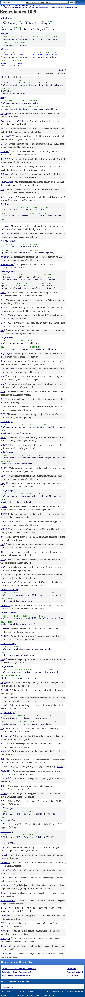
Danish (4, 793)
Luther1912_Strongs (9, 612)
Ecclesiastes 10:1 (45, 8)
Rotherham (6, 361)
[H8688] (10, 101)
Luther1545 (6, 582)
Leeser (3, 292)
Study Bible (5, 5)
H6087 (28, 80)
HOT (61, 70)
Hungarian (5, 877)
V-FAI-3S (4, 63)
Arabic (60, 766)
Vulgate (4, 113)
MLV (3, 567)
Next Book (73, 8)
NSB (2, 529)
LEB (2, 544)
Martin (4, 698)
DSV (2, 659)
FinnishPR (5, 862)
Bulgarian (5, 771)
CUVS (3, 824)
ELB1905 (4, 636)
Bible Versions (15, 5)
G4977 (3, 27)
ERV (2, 323)
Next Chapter (65, 8)
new (2, 97)
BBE (2, 376)
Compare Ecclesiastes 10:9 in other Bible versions (19, 969)
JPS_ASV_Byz (6, 353)
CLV (2, 369)
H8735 (31, 670)
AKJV (3, 445)
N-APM (13, 55)
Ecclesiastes (37, 5)
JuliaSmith (5, 307)
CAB (2, 514)
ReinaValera (6, 736)
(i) (12, 17)
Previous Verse (33, 8)
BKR (3, 786)
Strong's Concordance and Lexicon (52, 992)
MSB (3, 559)
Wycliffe (4, 128)
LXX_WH (4, 49)
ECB (2, 399)
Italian (4, 893)
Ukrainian (5, 953)
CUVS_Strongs (7, 831)
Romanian (5, 946)
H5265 (5, 80)
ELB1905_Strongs (8, 643)
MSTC (3, 144)
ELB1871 (4, 628)
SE (2, 728)
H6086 (3, 89)
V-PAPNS (6, 55)
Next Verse (56, 8)
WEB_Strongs (7, 421)
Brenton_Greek (7, 264)
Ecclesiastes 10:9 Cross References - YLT (16, 972)
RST (2, 759)
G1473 (50, 21)
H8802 (8, 676)
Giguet (3, 682)
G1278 (27, 21)
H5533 (9, 89)
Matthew (5, 151)
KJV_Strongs (6, 204)
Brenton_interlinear (9, 271)
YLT (2, 300)
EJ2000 (4, 506)
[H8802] (8, 107)
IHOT (3, 77)
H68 (20, 80)
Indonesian (6, 885)
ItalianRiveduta (8, 900)
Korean (4, 908)
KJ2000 (4, 468)
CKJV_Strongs (7, 490)
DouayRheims (7, 182)
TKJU (3, 483)
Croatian (4, 778)
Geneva (4, 166)
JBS (2, 743)
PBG (2, 923)
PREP (35, 55)
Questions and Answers (23, 992)
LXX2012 (4, 521)
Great (3, 159)
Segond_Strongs (8, 712)
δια (28, 275)
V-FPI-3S (21, 55)
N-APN (54, 55)
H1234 (41, 80)
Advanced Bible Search (75, 972)
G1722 (43, 21)
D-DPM (40, 55)
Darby (3, 315)
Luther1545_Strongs (9, 589)
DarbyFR (4, 690)
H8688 (21, 670)
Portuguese (6, 931)
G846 (39, 52)
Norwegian (5, 938)
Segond (4, 705)
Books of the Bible (73, 975)
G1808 (5, 21)
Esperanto (5, 847)
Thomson (5, 226)
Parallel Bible (71, 969)
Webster (4, 233)
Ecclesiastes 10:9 (8, 987)
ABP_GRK (5, 33)
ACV (2, 406)
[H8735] (35, 101)
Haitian (4, 870)
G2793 (21, 27)
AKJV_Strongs (7, 452)
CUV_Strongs (6, 808)
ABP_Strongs (6, 18)
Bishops (4, 174)
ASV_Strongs (6, 337)
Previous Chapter (21, 8)
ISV (2, 537)
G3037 (21, 21)
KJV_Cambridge (8, 197)
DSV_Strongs (6, 666)
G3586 (15, 27)
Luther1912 (5, 605)
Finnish (4, 855)
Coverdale (5, 136)
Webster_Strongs (8, 241)
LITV (3, 391)
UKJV (3, 476)
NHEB (3, 437)
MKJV (3, 384)
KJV (2, 189)
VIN (2, 575)
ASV (2, 330)
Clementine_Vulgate (9, 121)
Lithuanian (6, 915)
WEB (3, 414)
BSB (2, 552)
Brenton (4, 257)
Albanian (5, 751)
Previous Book (10, 8)
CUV (3, 801)
